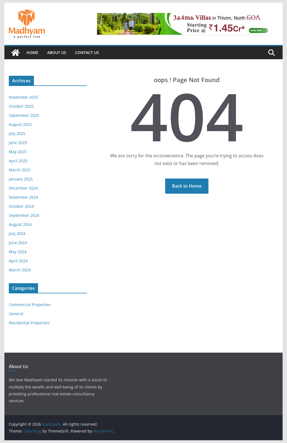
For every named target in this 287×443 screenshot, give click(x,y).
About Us (56, 52)
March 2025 (20, 169)
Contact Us (87, 52)
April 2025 (18, 160)
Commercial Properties (30, 304)
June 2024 (18, 242)
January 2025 (21, 179)
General (16, 313)
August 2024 (20, 224)
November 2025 (23, 97)
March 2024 (20, 269)
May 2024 (17, 251)
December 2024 (23, 188)
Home (32, 52)
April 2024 (18, 260)
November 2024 (23, 197)
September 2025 (24, 115)
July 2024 (17, 233)
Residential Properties (29, 322)
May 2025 (17, 151)
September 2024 (24, 215)
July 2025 (17, 133)
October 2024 (21, 206)
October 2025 (21, 106)
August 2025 (20, 124)
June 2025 (18, 142)
